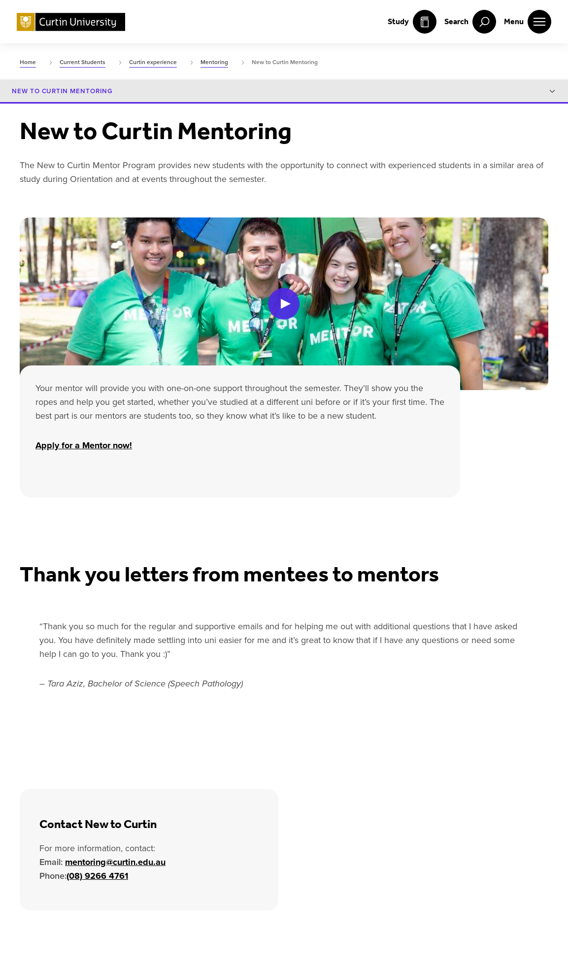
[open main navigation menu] (527, 22)
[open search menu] (470, 22)
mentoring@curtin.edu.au (115, 861)
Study (412, 22)
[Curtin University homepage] (71, 22)
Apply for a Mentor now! (83, 445)
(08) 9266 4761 (97, 875)
